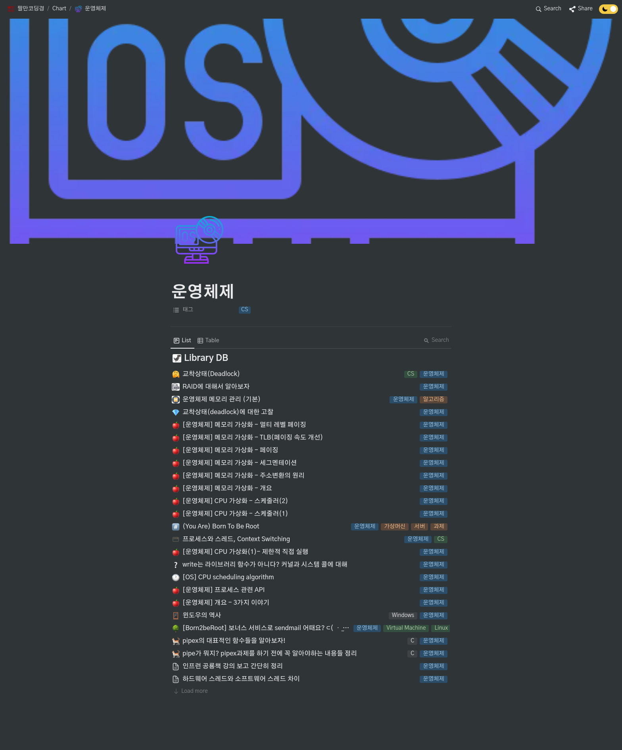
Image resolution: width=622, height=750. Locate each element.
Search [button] (436, 340)
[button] (25, 9)
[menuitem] (182, 341)
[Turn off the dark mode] (608, 12)
